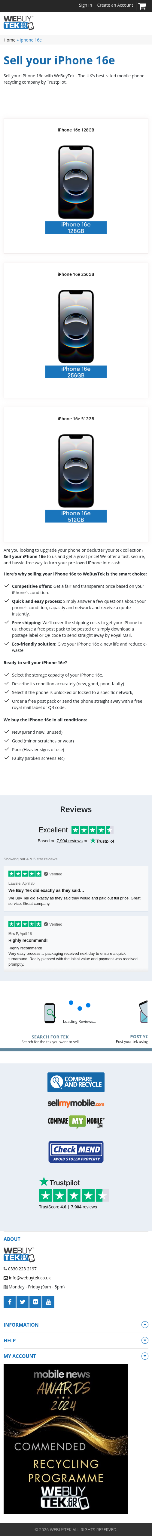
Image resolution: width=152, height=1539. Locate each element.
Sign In (85, 5)
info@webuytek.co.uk (27, 1278)
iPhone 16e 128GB (76, 130)
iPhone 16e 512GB (76, 418)
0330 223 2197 (20, 1269)
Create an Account (115, 5)
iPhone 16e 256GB (76, 274)
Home (10, 40)
